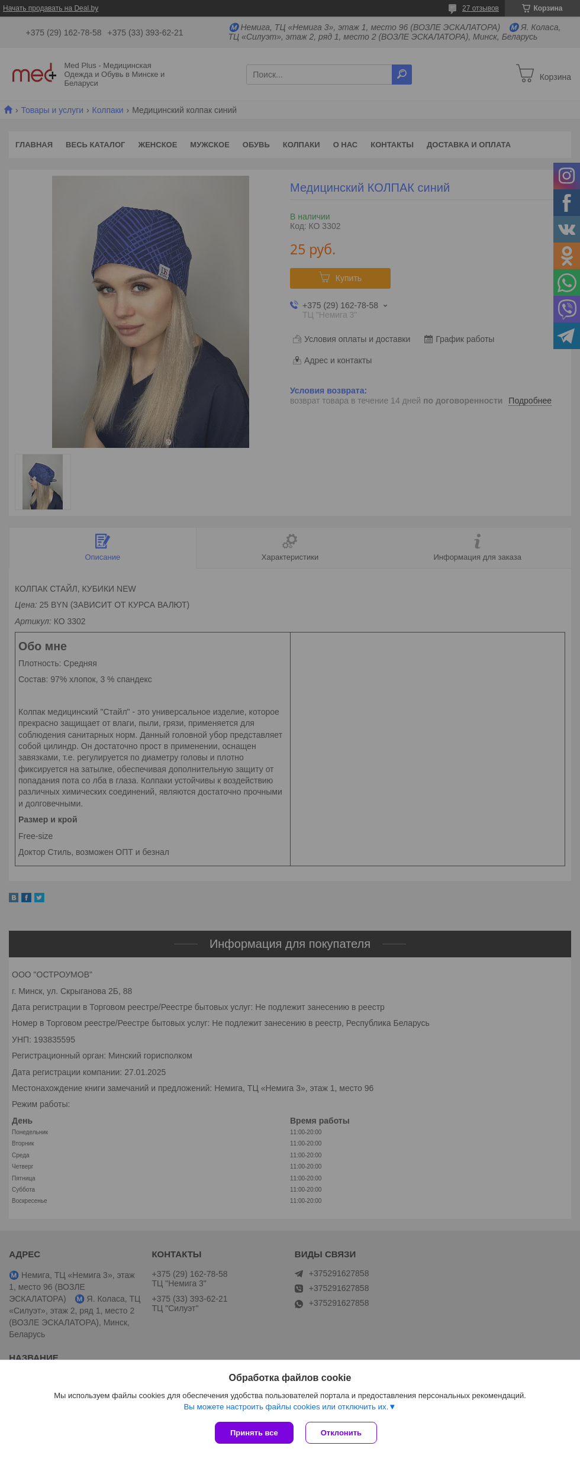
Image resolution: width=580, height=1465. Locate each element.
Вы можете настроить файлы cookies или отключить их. (285, 1406)
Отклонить (341, 1432)
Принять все (254, 1432)
